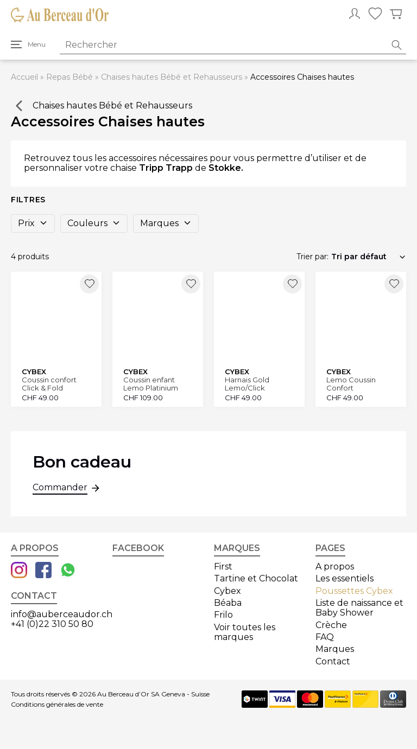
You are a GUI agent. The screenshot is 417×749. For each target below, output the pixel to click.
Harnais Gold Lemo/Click (247, 384)
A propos (334, 566)
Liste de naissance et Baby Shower (359, 608)
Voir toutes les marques (244, 632)
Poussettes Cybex (354, 591)
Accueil (24, 77)
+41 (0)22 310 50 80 (52, 624)
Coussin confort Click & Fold (49, 384)
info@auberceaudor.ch (61, 614)
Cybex (227, 591)
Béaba (228, 603)
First (223, 566)
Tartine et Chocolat (256, 578)
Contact (332, 661)
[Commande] (368, 256)
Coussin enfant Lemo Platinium (150, 384)
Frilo (223, 615)
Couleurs (94, 223)
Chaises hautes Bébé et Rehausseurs (171, 77)
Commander (60, 489)
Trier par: (312, 256)
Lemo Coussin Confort (351, 384)
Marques (166, 223)
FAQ (324, 637)
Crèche (331, 625)
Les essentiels (344, 578)
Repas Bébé (69, 77)
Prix (33, 223)
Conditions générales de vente (57, 704)
